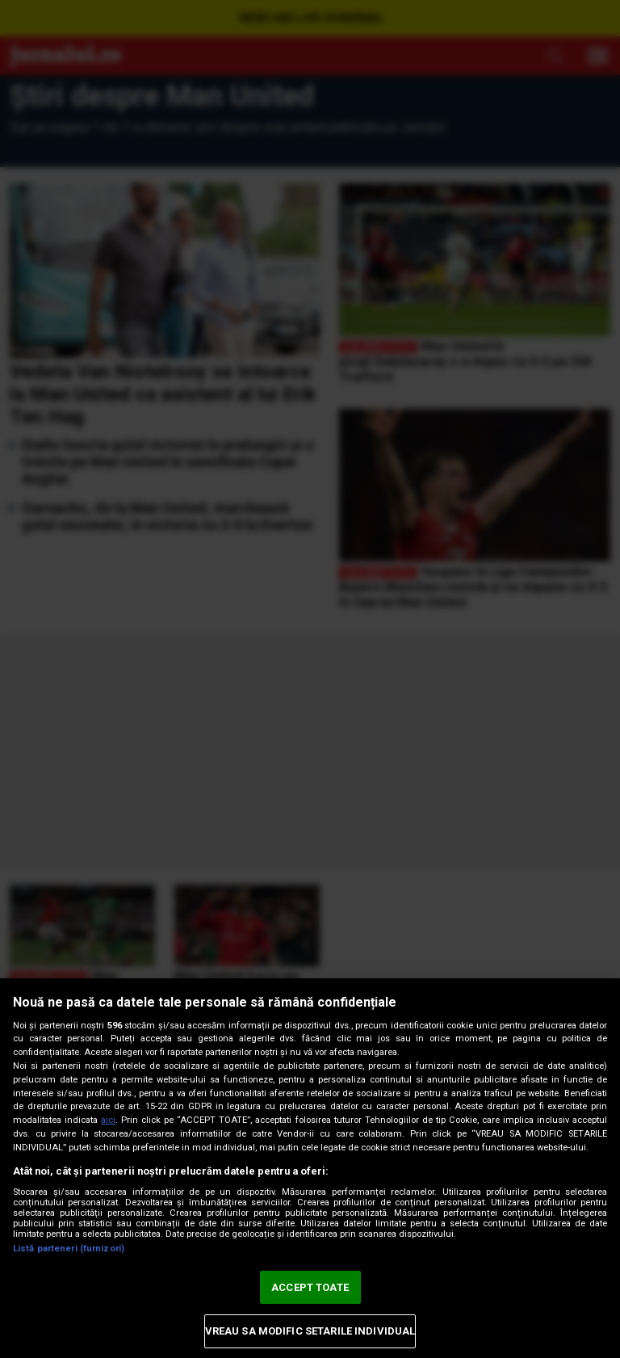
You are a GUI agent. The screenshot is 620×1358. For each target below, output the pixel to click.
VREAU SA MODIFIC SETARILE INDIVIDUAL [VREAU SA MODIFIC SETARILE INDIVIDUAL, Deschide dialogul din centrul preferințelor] (310, 1331)
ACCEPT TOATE (310, 1287)
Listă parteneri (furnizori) (68, 1248)
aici (108, 1120)
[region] (310, 1168)
